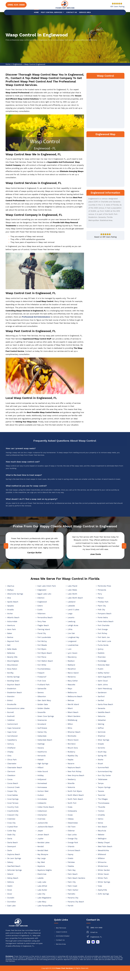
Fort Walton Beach (45, 661)
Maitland (71, 665)
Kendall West (42, 850)
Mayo (70, 689)
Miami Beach (73, 712)
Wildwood (102, 854)
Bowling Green (13, 681)
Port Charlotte (103, 625)
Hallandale (41, 736)
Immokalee (42, 799)
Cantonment (12, 724)
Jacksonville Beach (45, 827)
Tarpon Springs (104, 787)
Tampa (100, 783)
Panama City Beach (76, 902)
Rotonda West (103, 665)
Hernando (41, 756)
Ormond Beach (74, 850)
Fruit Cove (41, 681)
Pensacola (102, 590)
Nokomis (71, 787)
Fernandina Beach (45, 617)
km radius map (105, 161)
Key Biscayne (42, 854)
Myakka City (73, 756)
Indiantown (42, 811)
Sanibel (101, 700)
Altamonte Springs (15, 594)
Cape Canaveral (13, 728)
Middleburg (72, 720)
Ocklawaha (72, 811)
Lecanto (71, 617)
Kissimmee (41, 874)
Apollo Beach (12, 602)
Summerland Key (105, 771)
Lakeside (71, 606)
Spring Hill (102, 756)
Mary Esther (73, 681)
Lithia (70, 629)
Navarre (71, 764)
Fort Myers (41, 649)
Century (10, 744)
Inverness (41, 819)
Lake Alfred (42, 886)
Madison (71, 661)
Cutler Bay (11, 831)
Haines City (42, 732)
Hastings (41, 744)
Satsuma (101, 716)
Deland (10, 874)
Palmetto (71, 894)
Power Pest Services (64, 968)
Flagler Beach (43, 625)
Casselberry (12, 740)
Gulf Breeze (42, 728)
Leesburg (71, 621)
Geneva (40, 692)
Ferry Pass (41, 621)
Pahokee (71, 862)
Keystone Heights (44, 870)
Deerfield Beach (13, 866)
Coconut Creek (13, 787)
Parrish (70, 906)
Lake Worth (72, 594)
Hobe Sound (42, 771)
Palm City (72, 882)
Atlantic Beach (13, 617)
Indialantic (41, 803)
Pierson (101, 598)
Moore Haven (73, 740)
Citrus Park (12, 760)
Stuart (100, 764)
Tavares (101, 791)
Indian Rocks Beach (45, 807)
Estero (40, 606)
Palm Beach (73, 874)
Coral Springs (12, 799)
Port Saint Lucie (104, 641)
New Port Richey (74, 771)
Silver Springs (103, 740)
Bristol (10, 700)
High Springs (42, 764)
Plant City (102, 606)
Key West (41, 862)
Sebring (101, 724)
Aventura (11, 625)
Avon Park (11, 629)
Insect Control (61, 932)
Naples (70, 760)
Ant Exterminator (63, 936)
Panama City (73, 898)
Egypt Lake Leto (44, 594)
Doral (9, 890)
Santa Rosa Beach (105, 704)
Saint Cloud (103, 681)
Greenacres (42, 720)
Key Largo (41, 858)
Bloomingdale (13, 661)
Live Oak (71, 633)
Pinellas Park (103, 602)
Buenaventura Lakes (15, 708)
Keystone (41, 866)
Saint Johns (103, 685)
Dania (9, 839)
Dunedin (10, 898)
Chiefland (11, 748)
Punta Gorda (103, 645)
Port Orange (103, 629)
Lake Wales (72, 590)
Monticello (72, 736)
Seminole (101, 732)
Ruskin (100, 669)
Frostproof (41, 677)
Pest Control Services (52, 12)
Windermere (103, 866)
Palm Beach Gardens (76, 878)
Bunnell (10, 712)
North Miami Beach (76, 795)
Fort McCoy (42, 641)
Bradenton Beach (14, 692)
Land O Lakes (73, 610)
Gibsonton (41, 696)
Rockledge (102, 661)
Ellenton (40, 598)
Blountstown (12, 665)
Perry (100, 594)
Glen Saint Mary (44, 700)
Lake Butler (42, 890)
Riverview (102, 657)
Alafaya (10, 590)
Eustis (39, 610)
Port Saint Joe (104, 637)
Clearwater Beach (14, 767)
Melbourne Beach (75, 696)
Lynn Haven (72, 653)
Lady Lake (41, 882)
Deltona (10, 882)
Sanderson (102, 692)
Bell (8, 645)
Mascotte (71, 685)
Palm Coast (72, 886)
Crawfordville (12, 811)
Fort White (41, 665)
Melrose (71, 700)
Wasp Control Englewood (34, 64)
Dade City (11, 835)
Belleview (11, 653)
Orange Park (73, 842)
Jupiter (40, 839)
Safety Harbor (103, 673)
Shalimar (101, 736)
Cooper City (12, 791)
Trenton (101, 811)
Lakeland (71, 602)
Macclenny (72, 657)
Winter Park (103, 878)
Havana (40, 748)
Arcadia (10, 610)
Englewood (17, 64)
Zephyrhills (102, 890)
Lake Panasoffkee (44, 906)
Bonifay (10, 673)
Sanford (101, 696)
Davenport (11, 846)
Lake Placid (72, 586)
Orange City (72, 839)
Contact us (71, 12)
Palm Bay (72, 870)
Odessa (71, 819)
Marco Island (73, 673)
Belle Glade (12, 649)
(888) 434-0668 (96, 928)
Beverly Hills (12, 657)
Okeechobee (73, 823)
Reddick (101, 653)
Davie (9, 850)
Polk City (101, 610)
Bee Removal (61, 928)
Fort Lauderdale (44, 637)
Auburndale (12, 621)
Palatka (71, 866)
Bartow (10, 637)
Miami (70, 708)
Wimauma (102, 862)
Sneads (101, 744)
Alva (9, 598)
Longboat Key (73, 637)
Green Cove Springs (45, 716)
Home (36, 12)
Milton (70, 724)
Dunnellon (11, 902)
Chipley (10, 752)
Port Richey (102, 633)
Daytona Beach (13, 854)
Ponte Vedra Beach (105, 621)
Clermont (11, 771)
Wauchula (102, 831)
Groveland (41, 724)
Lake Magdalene (44, 898)
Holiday (40, 775)
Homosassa (42, 787)
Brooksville (11, 704)
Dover (9, 894)
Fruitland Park (43, 685)
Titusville (101, 807)
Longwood (72, 641)
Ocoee (70, 815)
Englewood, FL (96, 937)
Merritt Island (73, 704)
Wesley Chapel (104, 842)
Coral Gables (12, 795)
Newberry (72, 779)
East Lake (11, 906)
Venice (100, 823)
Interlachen (42, 815)
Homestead (42, 783)
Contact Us (60, 940)
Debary (10, 862)
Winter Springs (104, 882)
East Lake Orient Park (46, 586)
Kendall (40, 846)
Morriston (72, 744)
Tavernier (101, 795)
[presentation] (5, 546)
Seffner (101, 728)
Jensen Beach (43, 835)
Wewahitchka (103, 850)
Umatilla (101, 815)
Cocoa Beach (12, 783)
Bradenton (11, 689)
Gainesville (41, 689)
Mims (70, 728)
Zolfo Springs (103, 894)
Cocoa (9, 779)
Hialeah (40, 760)
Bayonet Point (13, 641)
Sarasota (101, 708)
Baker (9, 633)
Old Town (72, 827)
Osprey (70, 854)
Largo (70, 614)
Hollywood (41, 779)
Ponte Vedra (103, 617)
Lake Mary (41, 902)
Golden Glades (43, 708)
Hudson (40, 795)
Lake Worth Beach (75, 598)
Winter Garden (104, 870)
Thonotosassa (103, 803)
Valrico (100, 819)
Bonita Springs (13, 677)
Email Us (93, 932)
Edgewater (41, 590)
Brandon (11, 696)
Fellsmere (41, 614)
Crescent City (12, 815)
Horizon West (42, 791)
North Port (72, 803)
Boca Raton (12, 669)
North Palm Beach (75, 799)
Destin (9, 886)
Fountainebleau (43, 669)
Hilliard (40, 767)
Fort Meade (42, 645)
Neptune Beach (74, 767)
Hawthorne (42, 752)
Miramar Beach (74, 732)
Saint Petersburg (105, 689)
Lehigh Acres (73, 625)
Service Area (85, 12)
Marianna (72, 677)
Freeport (40, 673)
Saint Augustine (104, 677)
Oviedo (70, 858)
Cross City (11, 823)
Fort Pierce (41, 657)
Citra (9, 756)
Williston (101, 858)
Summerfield (103, 767)
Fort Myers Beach (44, 653)
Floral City (41, 633)
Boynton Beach (13, 685)
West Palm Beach (105, 846)
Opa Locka (72, 835)
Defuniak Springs (14, 870)
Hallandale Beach (44, 740)
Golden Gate (42, 704)
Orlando (71, 846)
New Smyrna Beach (76, 775)
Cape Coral (11, 732)
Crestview (11, 819)
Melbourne (72, 692)
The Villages (103, 799)
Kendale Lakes (43, 842)
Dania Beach (12, 842)
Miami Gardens (74, 716)
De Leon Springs (14, 858)
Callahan (11, 720)
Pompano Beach (104, 614)
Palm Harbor (73, 890)
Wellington (102, 839)
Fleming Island (43, 629)
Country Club (12, 807)
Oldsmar (71, 831)
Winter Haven (103, 874)
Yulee (100, 886)
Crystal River (12, 827)
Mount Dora (73, 748)
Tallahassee (102, 779)
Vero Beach (102, 827)
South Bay (102, 752)
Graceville (41, 712)
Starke (100, 760)
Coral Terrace (12, 803)
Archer (10, 614)
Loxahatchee (73, 645)
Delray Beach (12, 878)
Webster (101, 835)
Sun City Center (104, 775)
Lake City (41, 894)
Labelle (40, 878)
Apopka (10, 606)
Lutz (69, 649)
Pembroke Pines (104, 586)
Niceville (71, 783)
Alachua (10, 586)
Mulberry (71, 752)
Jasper (40, 831)
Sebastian (102, 720)
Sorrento (101, 748)
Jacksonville (42, 823)
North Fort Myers (75, 791)
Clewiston (11, 775)
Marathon (72, 669)
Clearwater (11, 764)
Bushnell (11, 716)
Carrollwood (12, 736)
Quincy (100, 649)
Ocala (70, 807)
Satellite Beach (104, 712)
